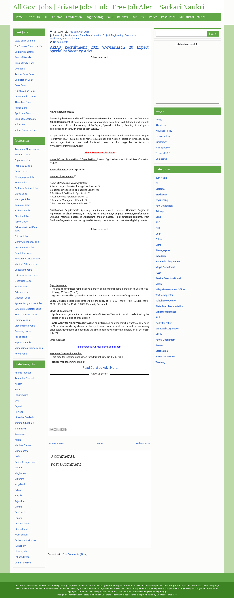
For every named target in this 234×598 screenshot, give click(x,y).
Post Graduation (71, 38)
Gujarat (18, 406)
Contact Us (161, 158)
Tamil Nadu (20, 512)
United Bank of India (25, 96)
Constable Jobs (23, 253)
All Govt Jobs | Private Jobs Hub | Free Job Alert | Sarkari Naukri (108, 7)
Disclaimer (161, 142)
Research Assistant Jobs (28, 258)
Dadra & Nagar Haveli (26, 462)
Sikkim (18, 506)
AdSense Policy (164, 130)
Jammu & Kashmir (24, 423)
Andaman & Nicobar (25, 540)
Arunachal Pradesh (24, 378)
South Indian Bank (24, 51)
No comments (60, 42)
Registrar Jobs (22, 205)
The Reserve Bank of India (28, 46)
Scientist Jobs (22, 154)
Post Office (168, 17)
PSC (143, 17)
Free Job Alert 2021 (79, 31)
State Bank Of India (25, 40)
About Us (161, 125)
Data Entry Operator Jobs (28, 309)
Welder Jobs (21, 286)
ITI (45, 17)
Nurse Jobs (21, 182)
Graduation (74, 17)
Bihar (17, 389)
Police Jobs (21, 336)
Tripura (18, 518)
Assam (18, 383)
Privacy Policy (163, 147)
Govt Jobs (130, 35)
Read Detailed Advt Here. (100, 367)
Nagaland (20, 484)
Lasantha (106, 594)
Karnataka (20, 434)
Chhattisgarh (21, 395)
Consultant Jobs (23, 269)
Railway (122, 17)
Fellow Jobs (21, 221)
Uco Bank (20, 68)
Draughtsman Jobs (25, 325)
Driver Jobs (21, 171)
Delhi (17, 456)
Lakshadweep (22, 557)
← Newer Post (56, 443)
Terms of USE (163, 153)
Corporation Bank (24, 79)
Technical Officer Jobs (26, 188)
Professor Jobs (23, 210)
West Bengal (21, 534)
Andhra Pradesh (23, 372)
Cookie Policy (163, 136)
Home (19, 17)
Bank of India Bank (24, 63)
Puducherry (20, 545)
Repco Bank (21, 107)
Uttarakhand (21, 529)
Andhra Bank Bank (24, 74)
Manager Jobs (22, 199)
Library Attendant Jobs (27, 241)
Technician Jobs (23, 166)
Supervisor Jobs (23, 342)
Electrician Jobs (23, 281)
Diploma (57, 17)
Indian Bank (21, 124)
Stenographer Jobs (25, 177)
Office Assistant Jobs (26, 275)
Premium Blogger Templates (127, 594)
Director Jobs (22, 216)
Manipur (19, 467)
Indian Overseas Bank (26, 130)
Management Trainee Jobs (29, 348)
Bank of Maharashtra (26, 119)
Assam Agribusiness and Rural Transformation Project (81, 35)
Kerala (18, 439)
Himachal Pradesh (24, 417)
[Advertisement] (187, 74)
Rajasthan (20, 501)
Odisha (18, 490)
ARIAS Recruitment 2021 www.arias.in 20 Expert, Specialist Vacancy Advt (99, 49)
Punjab (18, 495)
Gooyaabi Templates (167, 594)
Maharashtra (21, 451)
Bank (109, 17)
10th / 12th (33, 17)
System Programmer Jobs (28, 303)
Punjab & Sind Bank (25, 91)
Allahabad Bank (23, 102)
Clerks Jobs (21, 193)
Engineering (94, 17)
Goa (17, 400)
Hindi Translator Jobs (26, 314)
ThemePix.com (74, 594)
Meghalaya (20, 473)
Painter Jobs (21, 292)
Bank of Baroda (23, 57)
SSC (134, 17)
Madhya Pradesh (23, 445)
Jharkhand (20, 428)
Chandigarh (21, 551)
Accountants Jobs (24, 247)
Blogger (164, 591)
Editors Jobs (21, 236)
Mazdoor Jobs (22, 297)
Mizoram (19, 479)
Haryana (19, 411)
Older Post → (143, 443)
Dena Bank (20, 85)
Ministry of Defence (192, 17)
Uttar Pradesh (22, 523)
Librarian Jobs (22, 320)
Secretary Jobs (23, 331)
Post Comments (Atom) (75, 554)
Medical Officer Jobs (26, 264)
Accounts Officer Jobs (27, 149)
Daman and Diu (23, 562)
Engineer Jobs (22, 160)
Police (153, 17)
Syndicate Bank (23, 113)
